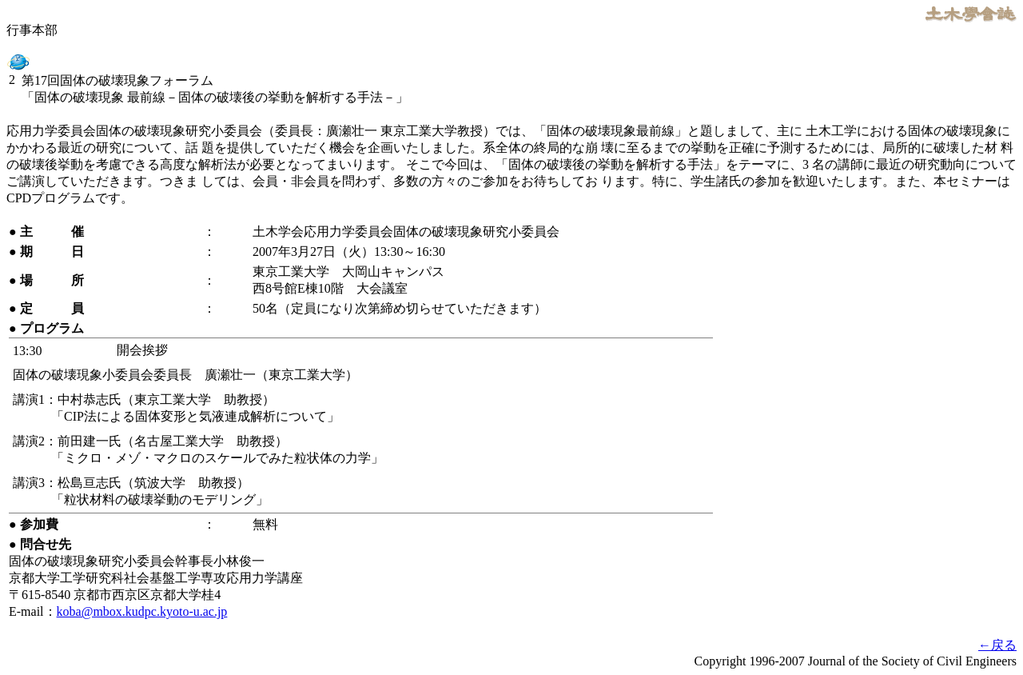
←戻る (997, 645)
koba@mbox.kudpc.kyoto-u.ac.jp (142, 611)
